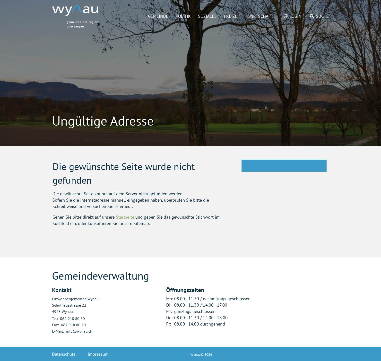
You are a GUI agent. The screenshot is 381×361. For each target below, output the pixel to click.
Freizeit (232, 16)
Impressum (98, 354)
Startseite (125, 217)
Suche (322, 16)
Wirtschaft (260, 16)
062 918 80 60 (72, 318)
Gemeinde (158, 16)
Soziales (207, 16)
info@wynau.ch (79, 331)
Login (295, 16)
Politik (183, 16)
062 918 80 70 (73, 324)
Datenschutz (63, 354)
